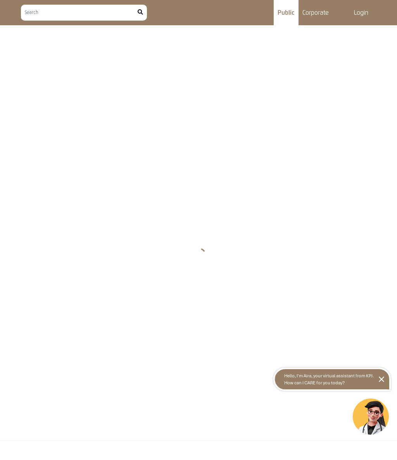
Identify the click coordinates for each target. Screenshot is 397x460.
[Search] (79, 13)
